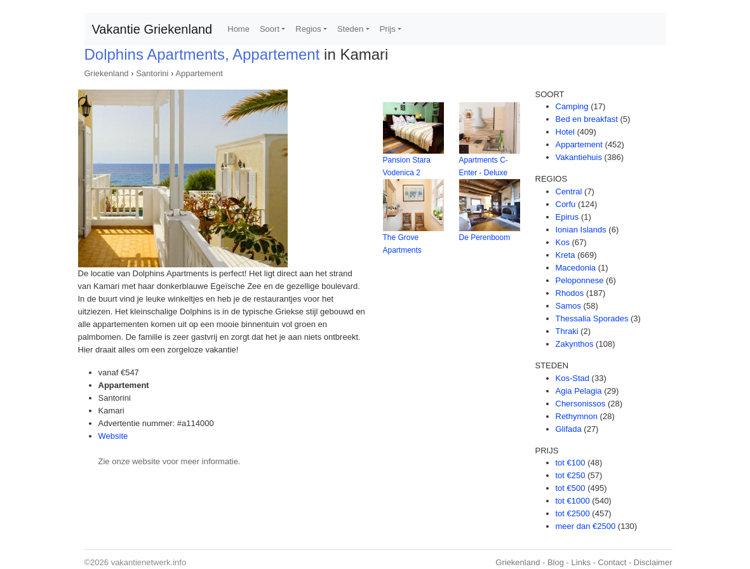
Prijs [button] (388, 29)
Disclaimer (653, 562)
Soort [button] (269, 29)
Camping (572, 106)
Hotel (565, 132)
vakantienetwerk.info (149, 562)
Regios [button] (308, 29)
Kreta (565, 255)
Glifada (569, 429)
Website (113, 436)
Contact (612, 562)
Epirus (567, 217)
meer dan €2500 (586, 526)
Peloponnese (580, 280)
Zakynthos (575, 344)
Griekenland (106, 73)
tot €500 (571, 488)
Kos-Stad (572, 378)
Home (238, 29)
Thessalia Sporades (592, 318)
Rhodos (570, 293)
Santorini (152, 73)
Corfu (566, 204)
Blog (555, 562)
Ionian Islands (581, 229)
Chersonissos (581, 403)
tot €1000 (573, 500)
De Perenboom (485, 237)
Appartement (198, 73)
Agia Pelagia (579, 391)
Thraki (567, 331)
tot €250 (571, 475)
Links (581, 562)
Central (569, 191)
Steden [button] (350, 29)
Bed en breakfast (587, 119)
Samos (568, 306)
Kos (563, 242)
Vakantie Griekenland (152, 29)
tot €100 (571, 462)
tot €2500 (573, 513)
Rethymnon (577, 416)
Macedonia (576, 267)
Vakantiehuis (579, 157)
